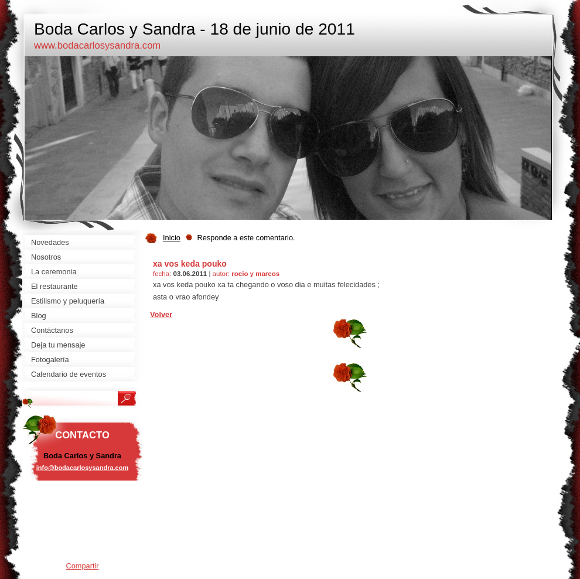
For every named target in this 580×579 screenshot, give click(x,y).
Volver (161, 314)
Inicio (171, 237)
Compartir (82, 565)
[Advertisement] (82, 524)
